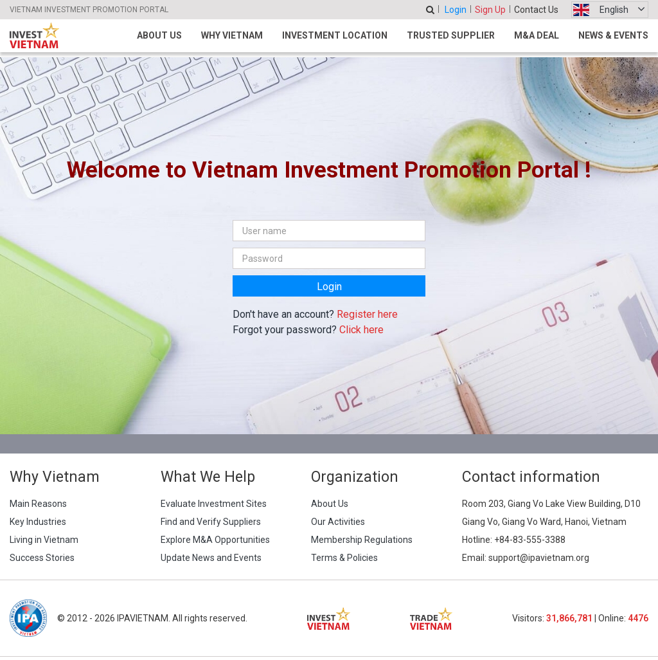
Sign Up (490, 10)
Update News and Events (211, 558)
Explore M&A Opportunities (215, 540)
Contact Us (536, 10)
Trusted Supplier (451, 35)
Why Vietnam (232, 35)
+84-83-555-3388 (529, 540)
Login (456, 10)
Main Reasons (38, 504)
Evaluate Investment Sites (214, 504)
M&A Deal (536, 35)
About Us (159, 35)
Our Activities (338, 522)
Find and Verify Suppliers (211, 522)
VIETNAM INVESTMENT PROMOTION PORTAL (89, 9)
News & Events (613, 35)
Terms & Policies (344, 558)
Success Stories (42, 558)
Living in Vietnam (44, 540)
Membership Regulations (362, 540)
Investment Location (334, 35)
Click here (361, 330)
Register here (367, 314)
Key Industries (38, 522)
